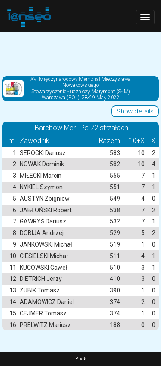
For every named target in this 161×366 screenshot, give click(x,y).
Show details (135, 111)
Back (80, 359)
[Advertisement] (80, 53)
